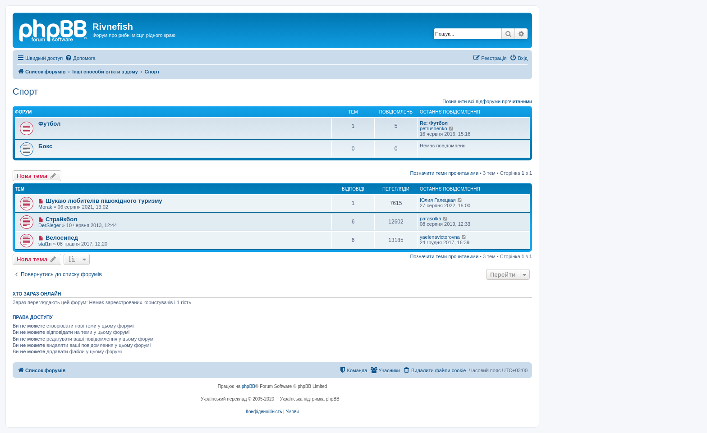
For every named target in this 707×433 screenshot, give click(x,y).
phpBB (248, 386)
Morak (45, 207)
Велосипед (62, 237)
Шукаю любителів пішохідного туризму (104, 200)
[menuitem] (80, 58)
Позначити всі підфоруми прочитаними (487, 101)
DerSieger (49, 225)
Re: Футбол (434, 123)
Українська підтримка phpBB (310, 399)
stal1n (44, 243)
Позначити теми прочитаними (444, 173)
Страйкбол (61, 219)
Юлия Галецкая (438, 200)
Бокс (45, 146)
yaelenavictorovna (440, 237)
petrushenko (433, 128)
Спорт (25, 91)
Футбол (49, 123)
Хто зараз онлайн (37, 293)
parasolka (430, 218)
